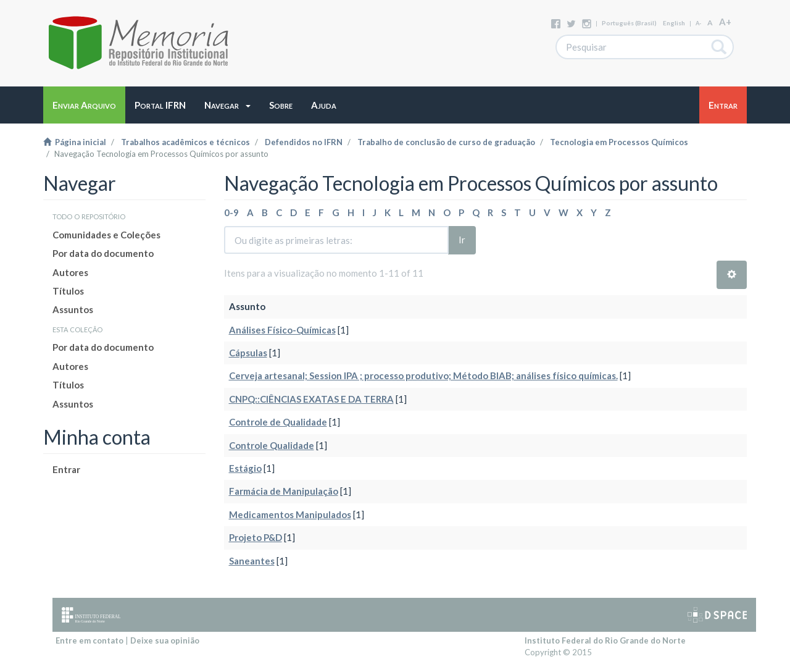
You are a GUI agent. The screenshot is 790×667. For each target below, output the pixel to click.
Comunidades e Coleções (106, 234)
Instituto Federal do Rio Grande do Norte (605, 640)
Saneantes (252, 560)
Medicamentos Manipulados (290, 514)
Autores (70, 272)
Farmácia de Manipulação (283, 491)
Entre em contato (89, 640)
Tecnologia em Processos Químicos (619, 142)
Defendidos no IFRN (304, 142)
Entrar (66, 469)
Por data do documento (103, 253)
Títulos (68, 290)
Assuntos (72, 309)
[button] (227, 105)
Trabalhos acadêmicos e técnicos (185, 142)
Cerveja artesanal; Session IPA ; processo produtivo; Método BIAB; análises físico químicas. (423, 375)
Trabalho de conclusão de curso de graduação (446, 142)
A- (698, 23)
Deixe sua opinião (164, 640)
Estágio (245, 468)
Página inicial (74, 142)
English (674, 23)
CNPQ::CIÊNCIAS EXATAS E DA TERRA (311, 399)
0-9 (231, 212)
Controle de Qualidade (278, 421)
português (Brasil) (629, 23)
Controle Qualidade (271, 445)
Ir (462, 239)
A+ (725, 21)
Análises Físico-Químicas (282, 329)
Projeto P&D (255, 537)
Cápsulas (248, 352)
